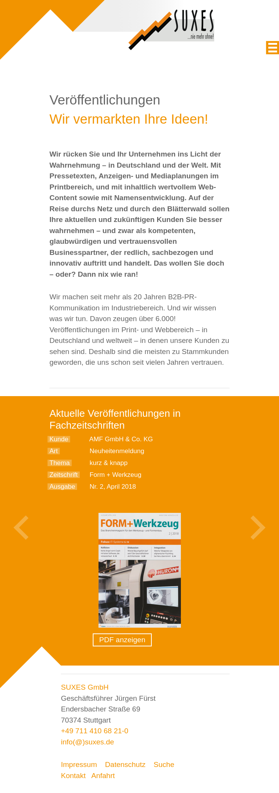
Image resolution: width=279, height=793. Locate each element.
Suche (164, 764)
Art (53, 451)
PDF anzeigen (122, 640)
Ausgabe (62, 486)
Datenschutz (125, 764)
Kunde (58, 439)
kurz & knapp (109, 463)
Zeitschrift (63, 475)
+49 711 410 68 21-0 (94, 731)
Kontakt (73, 776)
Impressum (79, 764)
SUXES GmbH (85, 687)
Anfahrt (103, 776)
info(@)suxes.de (87, 742)
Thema (59, 463)
